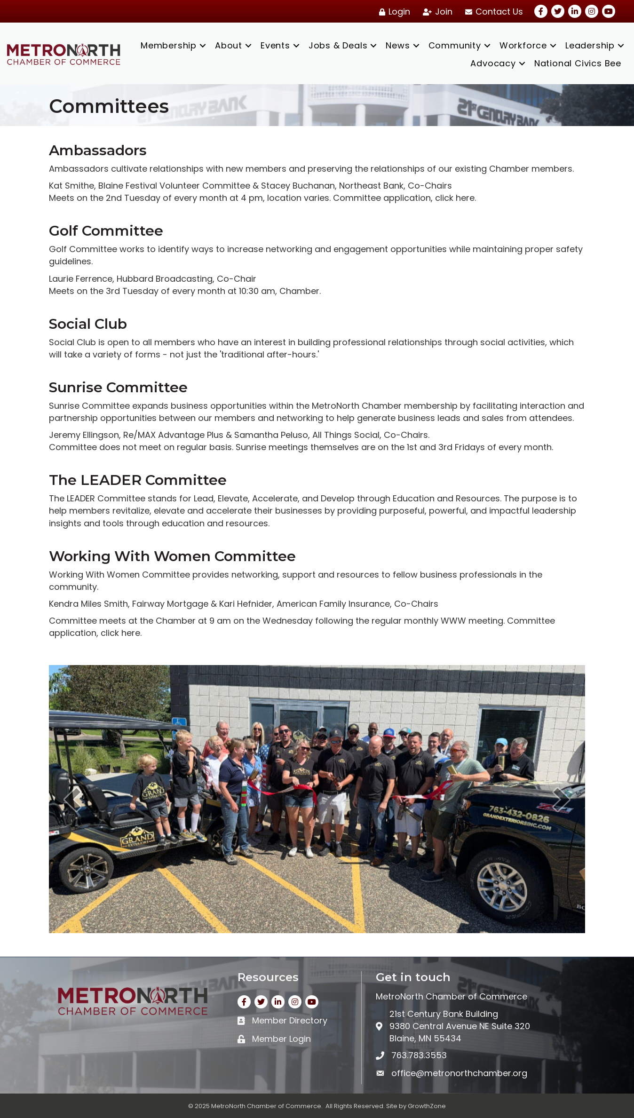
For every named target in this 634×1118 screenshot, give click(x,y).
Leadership (590, 45)
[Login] (393, 12)
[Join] (436, 12)
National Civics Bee (577, 63)
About (228, 45)
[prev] (72, 799)
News (398, 45)
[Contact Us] (492, 12)
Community (454, 45)
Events (275, 45)
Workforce (523, 45)
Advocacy (492, 63)
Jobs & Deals (338, 45)
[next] (561, 799)
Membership (169, 45)
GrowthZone (427, 1106)
